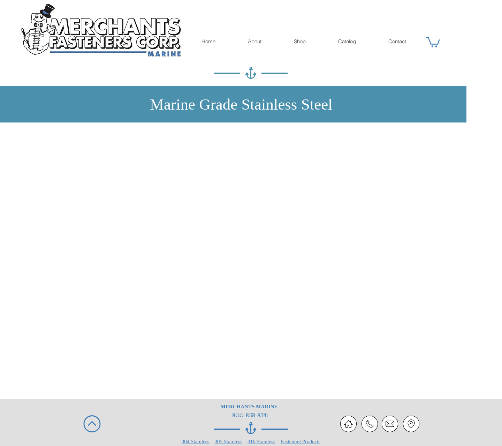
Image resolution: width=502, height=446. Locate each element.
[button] (433, 41)
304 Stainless (196, 441)
